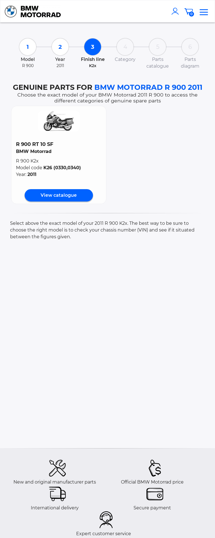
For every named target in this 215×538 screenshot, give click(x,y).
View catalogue (59, 195)
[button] (59, 121)
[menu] (204, 11)
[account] (176, 11)
